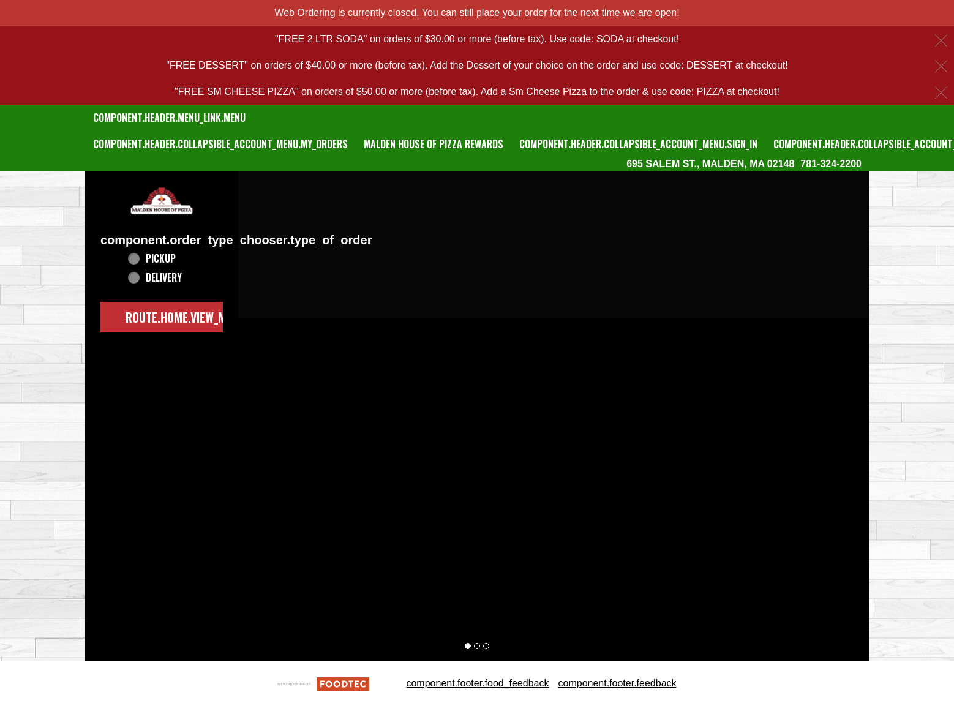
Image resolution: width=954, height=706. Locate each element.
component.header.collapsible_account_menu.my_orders (220, 144)
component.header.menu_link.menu (169, 117)
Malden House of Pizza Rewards (433, 144)
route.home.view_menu (186, 317)
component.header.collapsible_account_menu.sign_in (638, 144)
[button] (162, 201)
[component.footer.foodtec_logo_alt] (323, 683)
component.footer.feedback (617, 683)
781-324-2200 (831, 164)
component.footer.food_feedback (477, 683)
